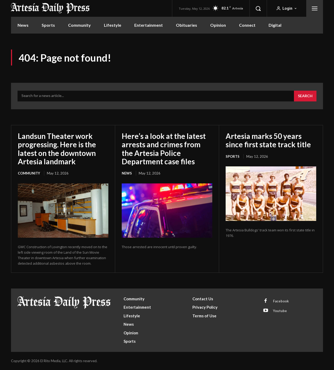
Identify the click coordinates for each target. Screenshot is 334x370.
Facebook (281, 301)
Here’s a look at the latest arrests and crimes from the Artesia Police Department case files (164, 149)
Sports (233, 156)
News (127, 173)
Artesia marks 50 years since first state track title (268, 140)
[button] (258, 8)
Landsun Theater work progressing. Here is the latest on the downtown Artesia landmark (57, 149)
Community (29, 173)
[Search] (305, 96)
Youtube (280, 311)
